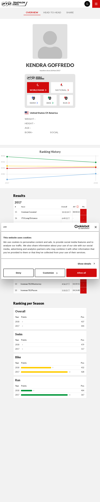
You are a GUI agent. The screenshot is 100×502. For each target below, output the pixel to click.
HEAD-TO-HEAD (52, 12)
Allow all (81, 273)
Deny (18, 273)
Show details (84, 263)
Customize (50, 273)
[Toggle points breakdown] (70, 212)
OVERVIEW (32, 12)
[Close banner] (96, 227)
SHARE (70, 12)
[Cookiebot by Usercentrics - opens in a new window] (76, 227)
